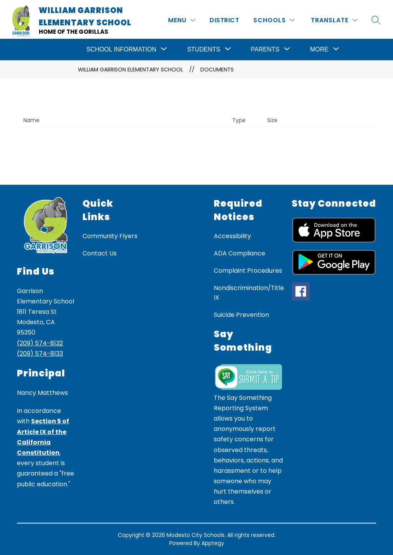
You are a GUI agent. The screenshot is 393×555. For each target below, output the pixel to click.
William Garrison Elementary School (130, 69)
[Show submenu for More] (319, 49)
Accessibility (232, 236)
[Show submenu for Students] (203, 49)
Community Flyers (110, 236)
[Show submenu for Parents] (265, 49)
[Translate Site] (334, 20)
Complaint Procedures (248, 270)
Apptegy (212, 543)
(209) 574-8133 (40, 353)
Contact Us (100, 253)
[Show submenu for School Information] (121, 49)
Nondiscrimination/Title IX (249, 292)
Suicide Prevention (241, 314)
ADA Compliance (239, 253)
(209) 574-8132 (40, 343)
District (224, 20)
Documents (217, 69)
